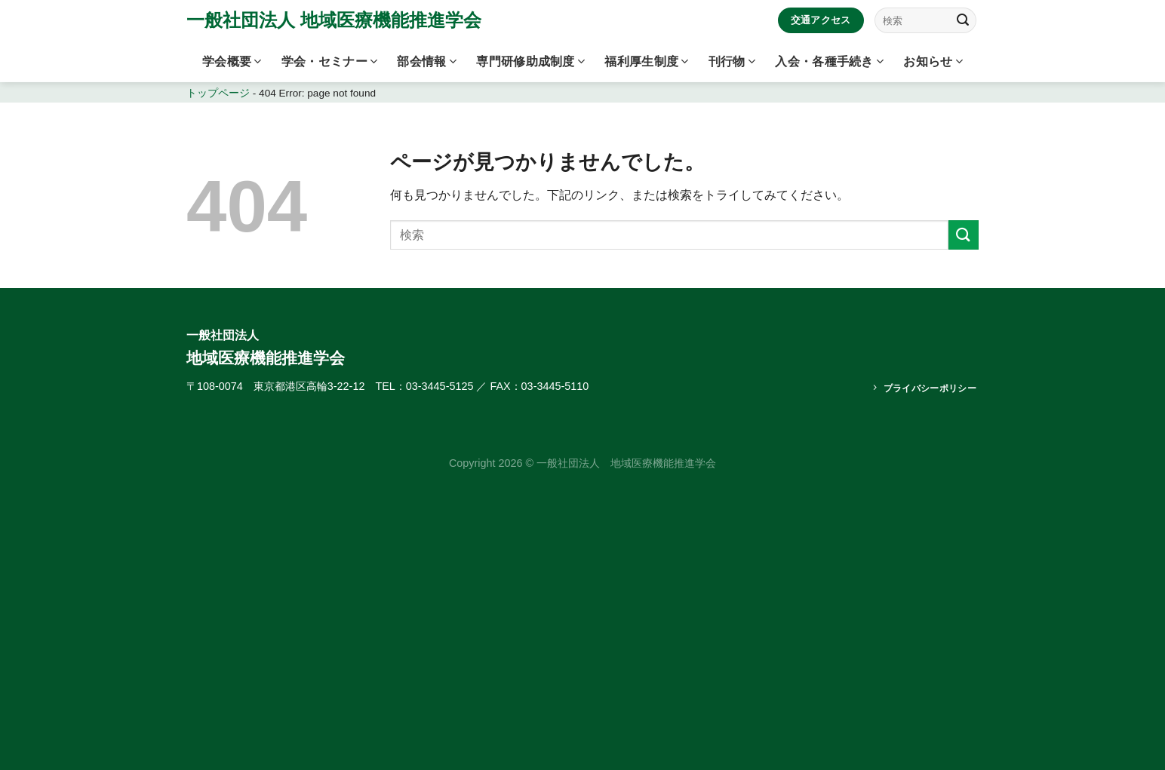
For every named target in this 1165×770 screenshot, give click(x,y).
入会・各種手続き (829, 61)
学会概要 (232, 61)
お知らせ (933, 61)
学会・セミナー (329, 61)
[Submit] (963, 20)
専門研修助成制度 (530, 61)
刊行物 (732, 61)
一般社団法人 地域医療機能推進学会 (333, 20)
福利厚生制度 (646, 61)
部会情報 (426, 61)
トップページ (218, 93)
